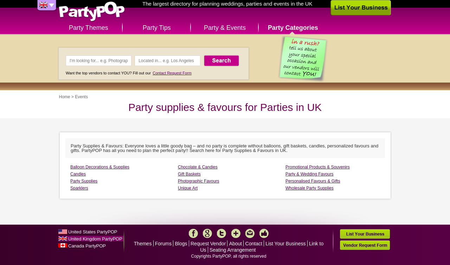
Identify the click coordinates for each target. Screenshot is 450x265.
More (235, 233)
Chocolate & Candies (198, 167)
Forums (163, 243)
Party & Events (225, 27)
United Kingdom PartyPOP (95, 238)
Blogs (181, 243)
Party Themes (88, 27)
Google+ (207, 233)
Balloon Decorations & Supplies (99, 167)
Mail (250, 233)
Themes (143, 243)
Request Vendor (208, 243)
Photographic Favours (198, 181)
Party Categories (293, 27)
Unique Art (188, 188)
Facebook (193, 233)
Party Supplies (83, 181)
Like (264, 233)
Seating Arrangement (233, 250)
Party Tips (157, 27)
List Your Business (285, 243)
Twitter (221, 233)
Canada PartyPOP (87, 246)
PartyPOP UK (91, 11)
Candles (78, 174)
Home (64, 96)
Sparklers (79, 188)
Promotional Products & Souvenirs (317, 167)
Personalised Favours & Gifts (312, 181)
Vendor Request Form (365, 245)
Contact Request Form (172, 73)
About (235, 243)
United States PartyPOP (92, 231)
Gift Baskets (189, 174)
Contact (253, 243)
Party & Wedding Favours (309, 174)
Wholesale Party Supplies (309, 188)
